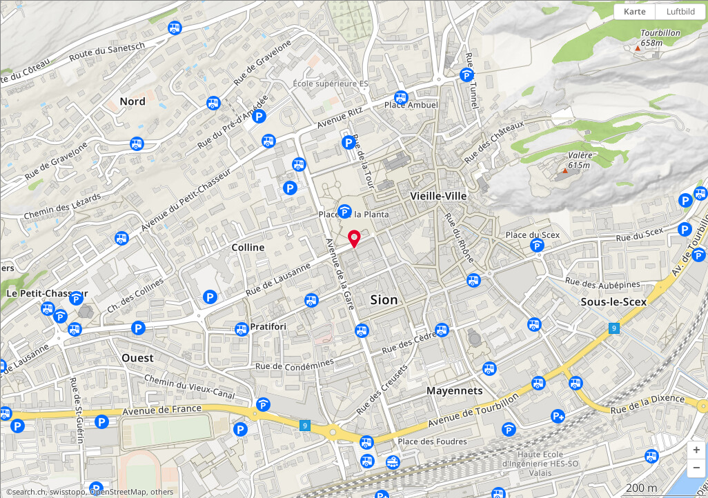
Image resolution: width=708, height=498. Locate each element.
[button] (696, 450)
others (161, 492)
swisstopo (68, 492)
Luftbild (681, 11)
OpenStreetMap (118, 492)
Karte (635, 11)
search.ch (29, 492)
